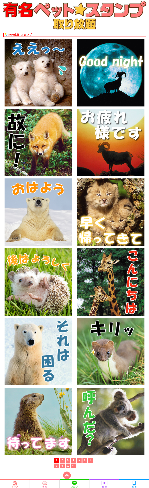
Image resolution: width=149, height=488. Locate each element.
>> (73, 466)
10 (68, 465)
